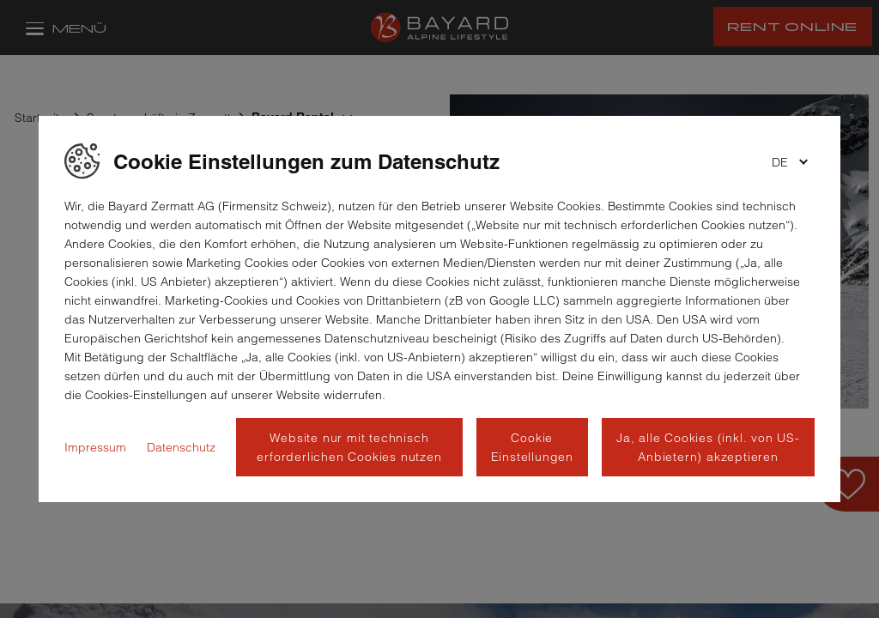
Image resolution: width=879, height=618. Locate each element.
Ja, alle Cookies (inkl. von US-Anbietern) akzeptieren (708, 447)
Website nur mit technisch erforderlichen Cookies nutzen (349, 447)
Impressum (95, 447)
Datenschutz (181, 447)
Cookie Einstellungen (532, 447)
